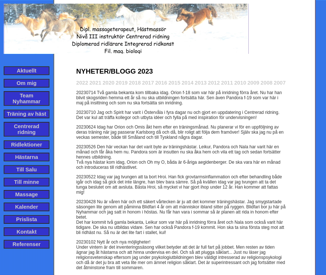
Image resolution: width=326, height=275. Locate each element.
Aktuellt (27, 71)
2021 (95, 83)
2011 (227, 83)
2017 (148, 83)
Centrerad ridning (26, 129)
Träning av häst (27, 114)
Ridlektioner (26, 145)
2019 (122, 83)
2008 (266, 83)
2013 (201, 83)
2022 (82, 83)
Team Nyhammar (27, 98)
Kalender (26, 207)
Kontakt (26, 232)
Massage (26, 194)
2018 (135, 83)
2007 (280, 83)
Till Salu (26, 169)
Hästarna (26, 157)
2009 (253, 83)
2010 (240, 83)
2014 (188, 83)
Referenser (26, 244)
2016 (161, 83)
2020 (109, 83)
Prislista (26, 219)
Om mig (26, 83)
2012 (214, 83)
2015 (174, 83)
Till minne (26, 182)
